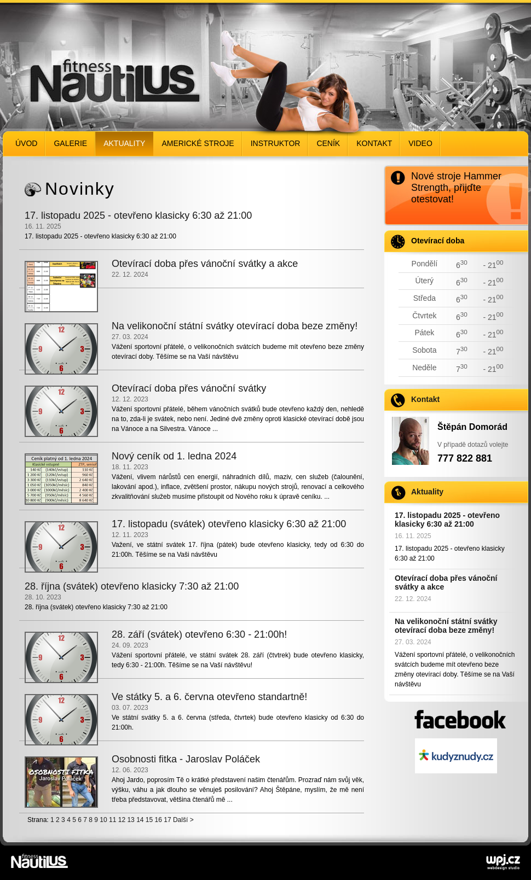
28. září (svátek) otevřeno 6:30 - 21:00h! (199, 634)
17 (167, 820)
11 (112, 820)
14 (139, 820)
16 (158, 820)
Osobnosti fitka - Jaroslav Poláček (186, 759)
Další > (183, 820)
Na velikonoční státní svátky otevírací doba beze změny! (446, 625)
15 (149, 820)
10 (103, 820)
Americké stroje (197, 143)
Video (420, 143)
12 (121, 820)
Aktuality (124, 143)
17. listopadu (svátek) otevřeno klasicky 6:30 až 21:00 (229, 523)
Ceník (328, 143)
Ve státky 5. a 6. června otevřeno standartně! (209, 696)
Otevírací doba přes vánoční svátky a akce (446, 582)
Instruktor (276, 143)
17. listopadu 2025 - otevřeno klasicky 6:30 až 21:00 (447, 519)
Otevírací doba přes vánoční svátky (189, 388)
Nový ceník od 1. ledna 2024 (174, 456)
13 (130, 820)
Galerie (70, 143)
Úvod (26, 143)
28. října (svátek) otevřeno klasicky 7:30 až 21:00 (132, 586)
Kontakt (374, 143)
